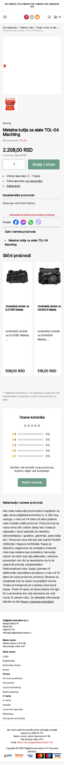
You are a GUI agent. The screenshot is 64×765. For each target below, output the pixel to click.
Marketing (8, 717)
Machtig (7, 126)
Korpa (6, 673)
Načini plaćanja (10, 695)
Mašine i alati (26, 27)
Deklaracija (13, 189)
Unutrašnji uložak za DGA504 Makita (49, 311)
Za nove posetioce (12, 681)
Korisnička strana (12, 668)
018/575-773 (15, 4)
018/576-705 (41, 4)
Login (6, 659)
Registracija (9, 664)
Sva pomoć (8, 686)
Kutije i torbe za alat (46, 27)
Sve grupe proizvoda (14, 721)
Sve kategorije (10, 27)
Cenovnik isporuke (13, 712)
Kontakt (7, 708)
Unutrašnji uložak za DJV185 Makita (17, 311)
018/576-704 (28, 4)
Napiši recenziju (32, 485)
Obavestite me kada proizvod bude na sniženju (32, 218)
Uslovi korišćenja (12, 690)
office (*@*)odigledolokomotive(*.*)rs (35, 745)
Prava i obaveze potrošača (37, 605)
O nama (7, 703)
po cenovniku (34, 184)
